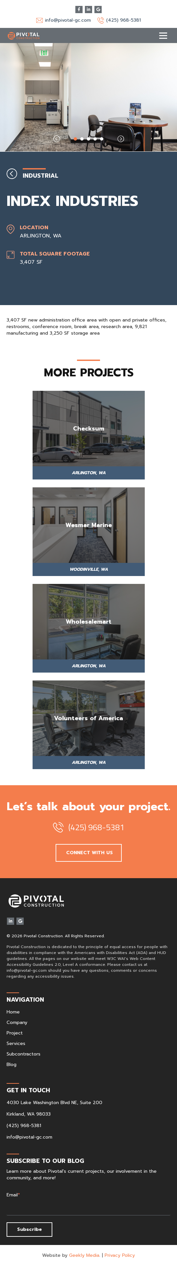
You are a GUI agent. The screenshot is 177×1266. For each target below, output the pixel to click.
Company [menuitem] (17, 1022)
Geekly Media (84, 1255)
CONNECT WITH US (88, 852)
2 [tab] (82, 139)
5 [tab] (101, 139)
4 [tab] (95, 139)
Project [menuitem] (15, 1033)
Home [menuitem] (13, 1012)
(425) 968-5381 (123, 20)
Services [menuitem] (16, 1043)
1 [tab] (75, 139)
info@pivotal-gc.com (68, 20)
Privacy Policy (120, 1255)
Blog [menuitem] (11, 1064)
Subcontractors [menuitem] (23, 1054)
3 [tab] (88, 139)
